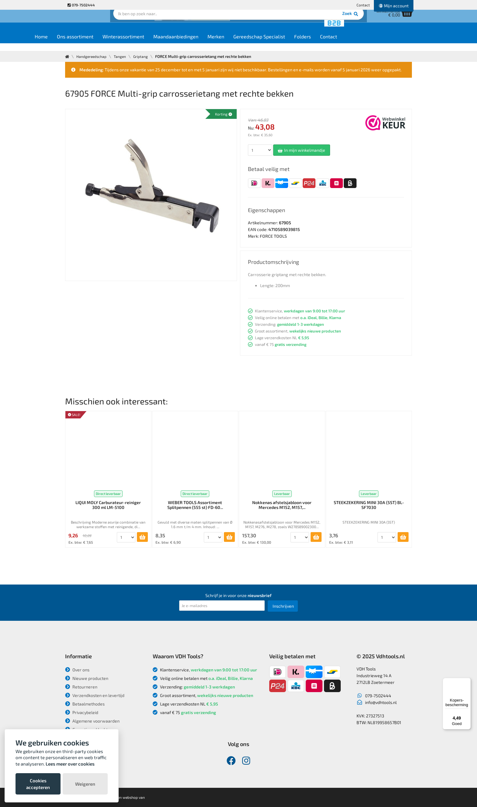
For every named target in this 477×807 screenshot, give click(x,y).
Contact (363, 5)
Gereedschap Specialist (294, 43)
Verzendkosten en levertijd (94, 695)
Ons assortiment (110, 43)
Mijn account (394, 5)
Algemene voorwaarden (92, 720)
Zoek (280, 22)
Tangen (123, 56)
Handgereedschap (93, 56)
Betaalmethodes (85, 703)
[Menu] (467, 681)
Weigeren (85, 784)
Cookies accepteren (38, 784)
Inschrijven (283, 606)
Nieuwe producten (86, 678)
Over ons (77, 669)
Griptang (145, 56)
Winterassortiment (158, 43)
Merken (250, 43)
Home (76, 43)
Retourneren (81, 686)
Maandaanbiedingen (210, 43)
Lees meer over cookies (70, 763)
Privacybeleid (81, 712)
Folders (337, 43)
